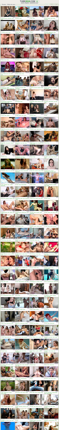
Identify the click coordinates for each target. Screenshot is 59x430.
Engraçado (9, 406)
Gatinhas (32, 420)
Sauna (22, 115)
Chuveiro (25, 115)
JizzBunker (13, 72)
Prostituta (26, 323)
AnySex (14, 405)
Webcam (8, 59)
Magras (54, 18)
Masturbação (32, 59)
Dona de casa (3, 198)
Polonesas (54, 295)
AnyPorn (42, 197)
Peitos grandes (4, 309)
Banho (46, 59)
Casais (46, 18)
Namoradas (39, 87)
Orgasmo (36, 59)
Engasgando (10, 378)
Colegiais (34, 309)
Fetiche (46, 87)
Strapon (2, 19)
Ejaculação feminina (32, 60)
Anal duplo (17, 59)
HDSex (14, 17)
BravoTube (13, 322)
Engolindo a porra (11, 88)
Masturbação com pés (50, 281)
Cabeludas (36, 170)
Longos (56, 4)
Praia (17, 295)
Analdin (14, 58)
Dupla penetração (50, 101)
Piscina (19, 170)
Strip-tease (46, 74)
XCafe (57, 294)
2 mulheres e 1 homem (4, 268)
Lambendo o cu (47, 295)
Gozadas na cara (9, 226)
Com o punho (35, 87)
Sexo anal (32, 267)
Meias (36, 60)
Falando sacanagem (21, 281)
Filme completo (35, 295)
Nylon (12, 73)
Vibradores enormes (6, 73)
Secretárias (39, 392)
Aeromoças (2, 227)
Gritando (37, 323)
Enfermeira (7, 198)
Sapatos (31, 102)
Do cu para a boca (4, 101)
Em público (54, 73)
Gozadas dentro (50, 184)
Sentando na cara (23, 212)
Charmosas (5, 406)
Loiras (34, 170)
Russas (13, 18)
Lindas (31, 170)
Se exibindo (17, 267)
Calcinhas (36, 198)
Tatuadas (16, 213)
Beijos (8, 212)
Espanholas (54, 87)
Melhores (47, 4)
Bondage (32, 115)
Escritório (7, 420)
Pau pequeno (46, 19)
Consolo (32, 87)
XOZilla (43, 17)
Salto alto (5, 102)
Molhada (48, 185)
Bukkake (17, 73)
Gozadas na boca (9, 101)
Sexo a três (5, 227)
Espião (5, 59)
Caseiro (3, 323)
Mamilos (46, 267)
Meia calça (39, 101)
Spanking (8, 115)
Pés (51, 59)
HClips (43, 322)
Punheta (35, 267)
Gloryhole (49, 87)
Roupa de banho (25, 170)
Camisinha (46, 378)
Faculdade (48, 59)
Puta (48, 309)
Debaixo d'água (17, 171)
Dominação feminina (4, 18)
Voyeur (42, 392)
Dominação (46, 420)
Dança (5, 281)
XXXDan (57, 72)
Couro (34, 406)
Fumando (11, 184)
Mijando (41, 226)
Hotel (31, 73)
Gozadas (20, 73)
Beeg (43, 377)
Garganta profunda (47, 170)
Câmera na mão (8, 323)
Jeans (20, 267)
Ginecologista (18, 101)
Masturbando (9, 18)
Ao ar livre (50, 73)
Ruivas (13, 212)
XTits (28, 183)
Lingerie (17, 184)
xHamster (42, 86)
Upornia (43, 363)
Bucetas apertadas (23, 184)
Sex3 (14, 419)
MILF (10, 73)
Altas (39, 406)
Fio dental (4, 365)
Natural (7, 309)
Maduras (7, 170)
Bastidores (17, 18)
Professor (37, 309)
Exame (24, 198)
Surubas (46, 212)
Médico (21, 198)
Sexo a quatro (21, 87)
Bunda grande (47, 73)
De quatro (17, 87)
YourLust (28, 225)
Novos (52, 4)
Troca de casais (17, 88)
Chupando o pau (4, 87)
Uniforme (56, 212)
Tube (25, 1)
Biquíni (17, 170)
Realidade (48, 18)
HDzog (28, 308)
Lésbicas (17, 115)
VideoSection (56, 58)
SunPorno (28, 86)
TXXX (43, 72)
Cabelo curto (8, 379)
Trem (13, 170)
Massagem (54, 184)
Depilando (16, 268)
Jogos (31, 18)
